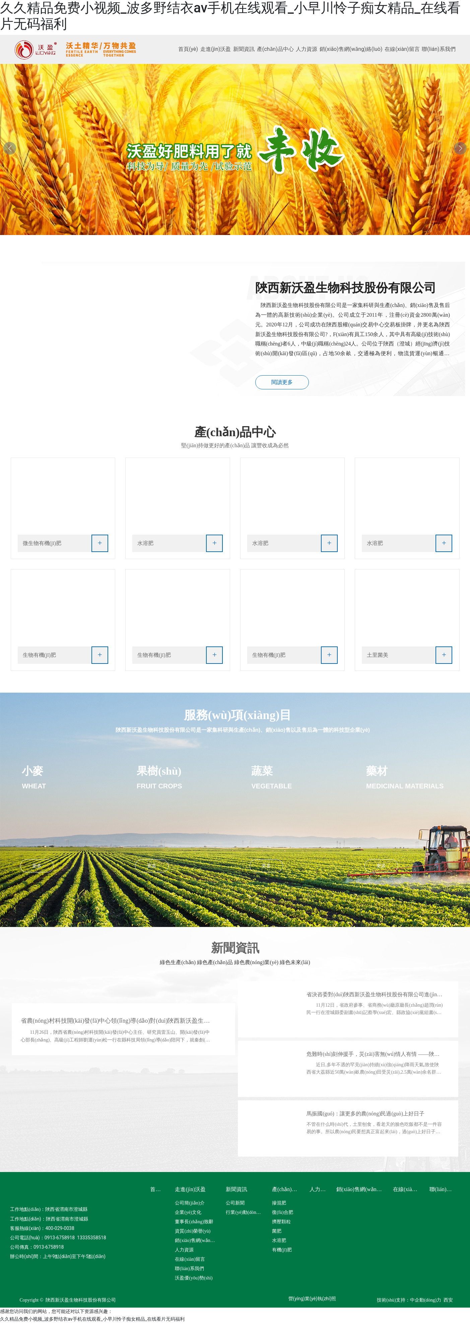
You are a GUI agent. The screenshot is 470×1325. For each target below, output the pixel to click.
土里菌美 (377, 656)
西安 (448, 1301)
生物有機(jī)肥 (39, 656)
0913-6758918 (60, 1239)
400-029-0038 (59, 1230)
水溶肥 (145, 545)
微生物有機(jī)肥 (42, 545)
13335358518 (91, 1239)
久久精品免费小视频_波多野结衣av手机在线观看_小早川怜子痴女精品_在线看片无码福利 (92, 1320)
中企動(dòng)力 (425, 1301)
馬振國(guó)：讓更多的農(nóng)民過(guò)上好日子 (368, 1115)
